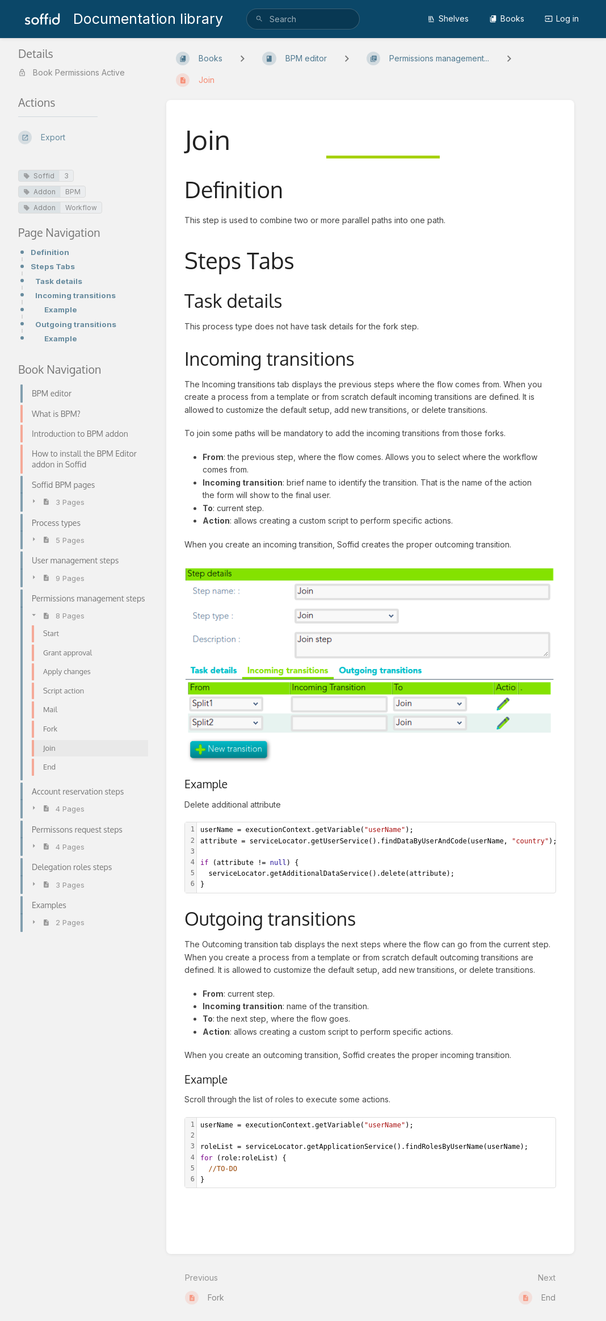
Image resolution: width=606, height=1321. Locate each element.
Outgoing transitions (75, 324)
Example (60, 309)
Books (506, 18)
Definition (50, 252)
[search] (303, 19)
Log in (562, 18)
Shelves (448, 18)
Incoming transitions (75, 295)
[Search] (259, 19)
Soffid (38, 176)
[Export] (83, 137)
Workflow (81, 207)
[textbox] (377, 857)
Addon (39, 191)
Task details (58, 281)
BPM (73, 191)
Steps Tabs (53, 266)
